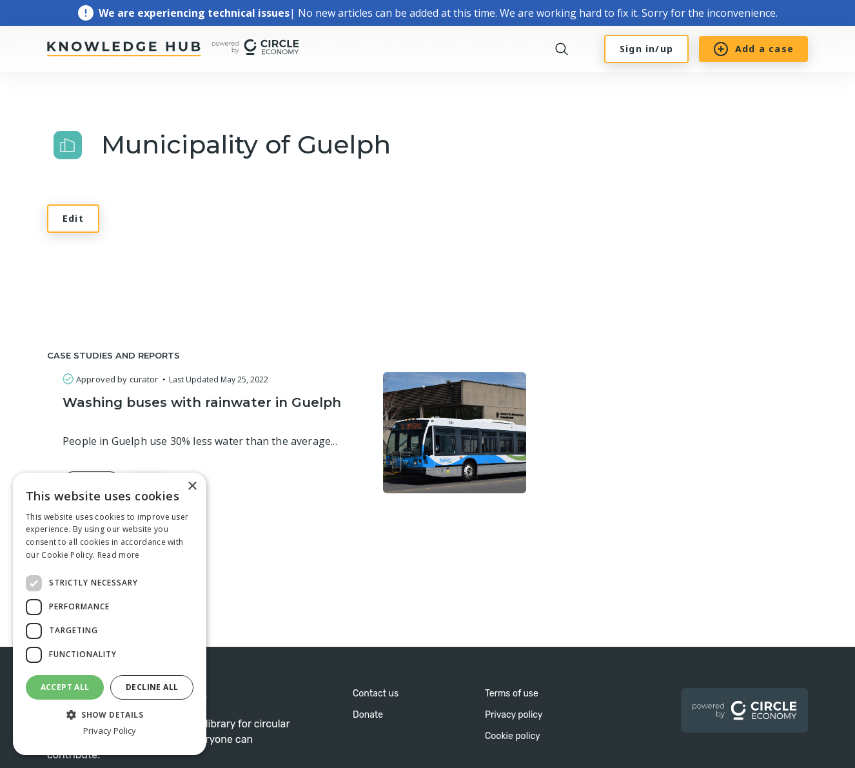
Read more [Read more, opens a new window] (118, 554)
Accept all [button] (65, 687)
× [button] (192, 486)
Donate (368, 714)
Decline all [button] (152, 687)
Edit (73, 218)
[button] (109, 714)
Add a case (753, 49)
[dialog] (109, 614)
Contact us (375, 693)
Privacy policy (514, 714)
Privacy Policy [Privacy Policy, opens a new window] (109, 731)
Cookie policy (512, 736)
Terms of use (511, 693)
